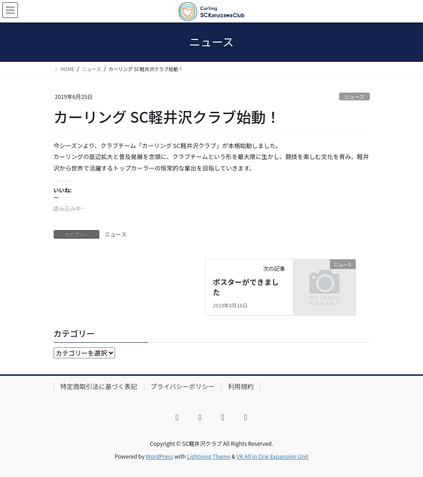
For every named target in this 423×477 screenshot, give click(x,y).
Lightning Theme (209, 456)
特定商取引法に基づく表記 (98, 386)
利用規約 (240, 386)
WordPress (159, 456)
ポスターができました (246, 286)
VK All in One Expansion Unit (272, 456)
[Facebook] (177, 417)
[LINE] (246, 417)
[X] (200, 417)
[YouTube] (223, 417)
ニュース (354, 96)
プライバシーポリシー (183, 386)
